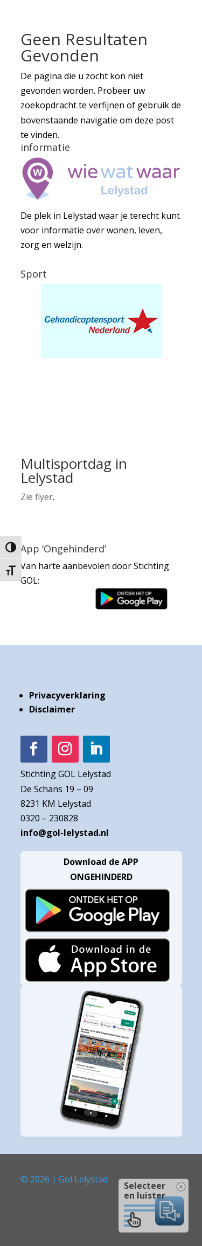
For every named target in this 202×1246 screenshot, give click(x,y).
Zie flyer (36, 497)
